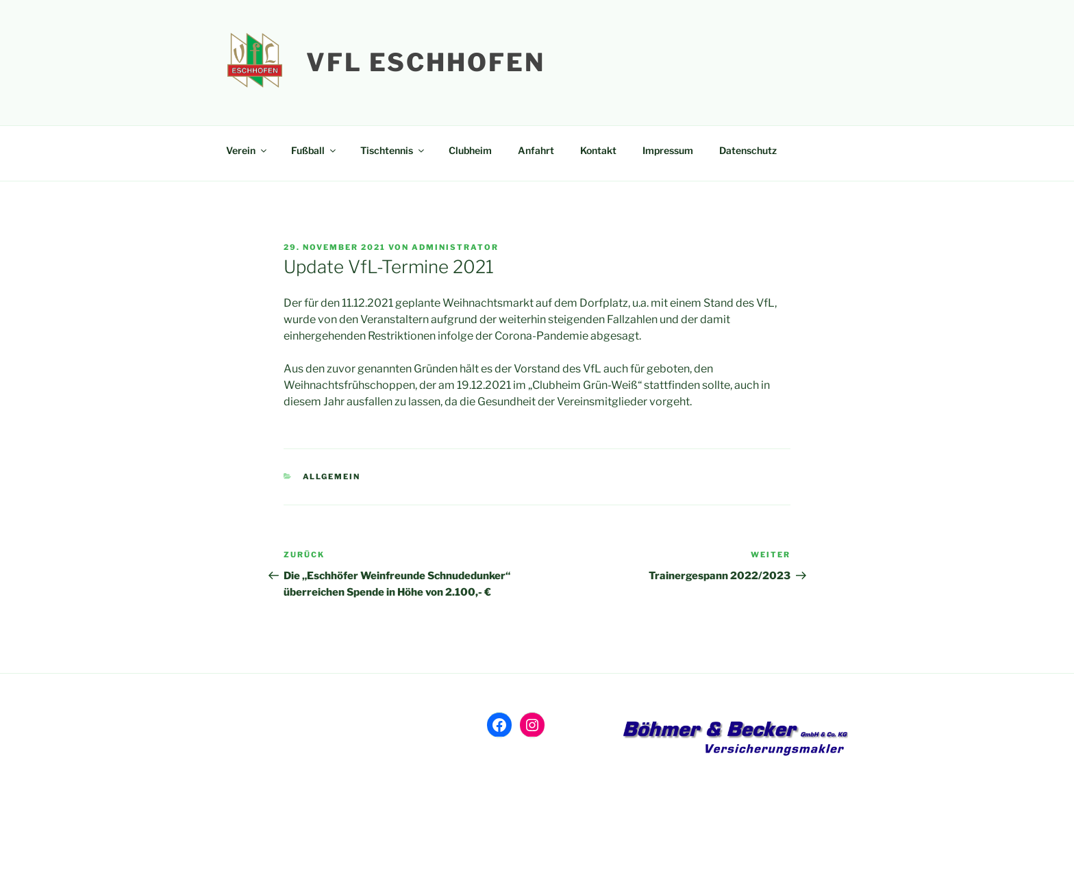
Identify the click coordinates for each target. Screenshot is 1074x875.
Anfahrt (536, 150)
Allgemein (332, 476)
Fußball (314, 150)
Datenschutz (748, 150)
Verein (247, 150)
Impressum (667, 150)
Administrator (455, 247)
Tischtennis (393, 150)
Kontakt (598, 150)
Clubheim (470, 150)
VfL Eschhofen (425, 62)
